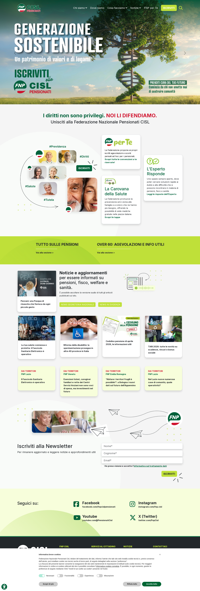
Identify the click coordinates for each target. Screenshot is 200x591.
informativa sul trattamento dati (150, 466)
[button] (160, 554)
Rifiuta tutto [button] (132, 584)
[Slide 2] (93, 102)
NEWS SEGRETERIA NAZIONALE (77, 304)
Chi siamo (79, 7)
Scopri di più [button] (48, 584)
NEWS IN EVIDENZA (110, 304)
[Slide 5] (107, 102)
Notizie (134, 7)
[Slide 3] (98, 102)
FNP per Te (151, 7)
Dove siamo (97, 7)
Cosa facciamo (116, 7)
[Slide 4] (102, 102)
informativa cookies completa (107, 566)
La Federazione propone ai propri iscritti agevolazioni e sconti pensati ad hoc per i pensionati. (121, 153)
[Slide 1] (88, 102)
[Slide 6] (111, 102)
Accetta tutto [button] (151, 584)
